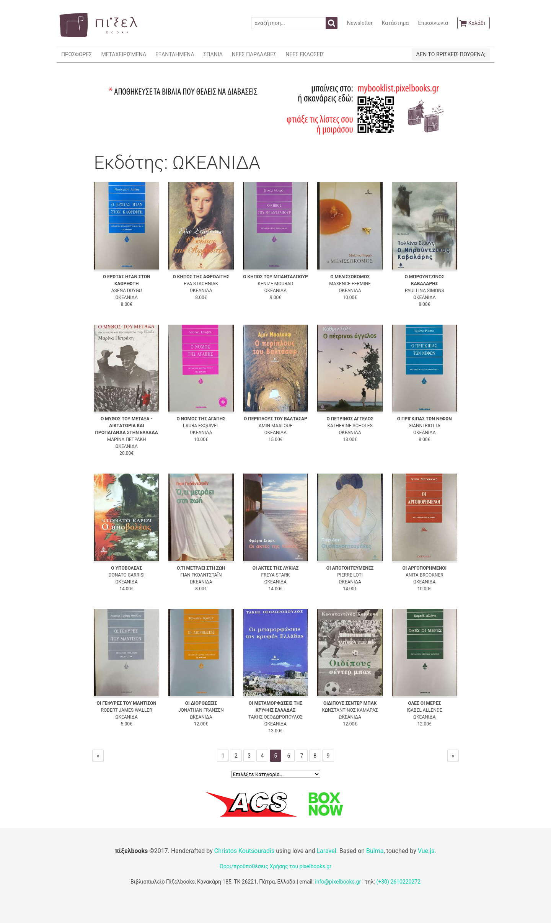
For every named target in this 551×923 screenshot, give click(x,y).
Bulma (374, 850)
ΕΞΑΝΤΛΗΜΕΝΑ (174, 54)
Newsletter (359, 23)
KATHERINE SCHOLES (349, 425)
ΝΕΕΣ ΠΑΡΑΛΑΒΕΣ (254, 54)
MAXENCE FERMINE (350, 283)
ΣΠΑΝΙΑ (213, 54)
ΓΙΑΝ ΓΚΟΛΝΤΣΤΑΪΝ (201, 575)
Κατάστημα (395, 23)
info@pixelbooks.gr (338, 882)
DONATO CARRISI (127, 575)
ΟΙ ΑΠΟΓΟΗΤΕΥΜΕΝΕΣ (350, 568)
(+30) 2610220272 (398, 882)
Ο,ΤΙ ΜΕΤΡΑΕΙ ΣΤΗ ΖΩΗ (201, 568)
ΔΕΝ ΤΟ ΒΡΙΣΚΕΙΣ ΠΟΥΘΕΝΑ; (450, 54)
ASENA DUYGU (126, 290)
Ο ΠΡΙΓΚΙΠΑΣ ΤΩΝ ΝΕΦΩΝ (424, 418)
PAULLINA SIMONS (424, 290)
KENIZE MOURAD (275, 283)
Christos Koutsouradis (244, 850)
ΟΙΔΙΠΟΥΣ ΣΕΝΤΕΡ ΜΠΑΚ (350, 703)
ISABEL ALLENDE (424, 710)
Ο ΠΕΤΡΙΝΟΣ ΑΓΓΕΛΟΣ (349, 418)
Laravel (326, 850)
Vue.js (426, 850)
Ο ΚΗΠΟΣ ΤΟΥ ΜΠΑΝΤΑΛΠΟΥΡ (275, 276)
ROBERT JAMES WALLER (126, 710)
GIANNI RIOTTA (424, 425)
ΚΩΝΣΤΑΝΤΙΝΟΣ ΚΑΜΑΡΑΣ (350, 710)
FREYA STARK (275, 575)
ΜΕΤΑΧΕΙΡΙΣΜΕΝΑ (123, 54)
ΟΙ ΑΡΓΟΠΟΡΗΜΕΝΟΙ (424, 568)
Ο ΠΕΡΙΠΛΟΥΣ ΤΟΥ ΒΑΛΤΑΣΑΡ (275, 418)
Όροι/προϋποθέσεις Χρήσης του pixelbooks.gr (275, 866)
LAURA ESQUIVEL (201, 425)
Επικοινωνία (433, 23)
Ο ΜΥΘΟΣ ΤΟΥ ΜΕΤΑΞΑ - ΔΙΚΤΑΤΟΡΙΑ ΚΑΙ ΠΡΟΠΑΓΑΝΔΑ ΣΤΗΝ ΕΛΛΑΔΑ (126, 425)
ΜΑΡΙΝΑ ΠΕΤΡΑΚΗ (126, 439)
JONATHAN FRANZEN (201, 710)
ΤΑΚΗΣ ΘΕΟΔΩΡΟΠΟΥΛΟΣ (275, 717)
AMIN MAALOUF (275, 425)
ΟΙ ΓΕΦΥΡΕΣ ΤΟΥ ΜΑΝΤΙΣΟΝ (126, 703)
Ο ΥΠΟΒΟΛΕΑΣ (126, 568)
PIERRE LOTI (350, 575)
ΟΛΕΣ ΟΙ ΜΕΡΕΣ (424, 703)
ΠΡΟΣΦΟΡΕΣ (76, 54)
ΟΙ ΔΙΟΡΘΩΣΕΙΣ (201, 703)
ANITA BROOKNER (424, 575)
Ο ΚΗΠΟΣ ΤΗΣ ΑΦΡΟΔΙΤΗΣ (201, 276)
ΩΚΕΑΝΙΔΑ (126, 297)
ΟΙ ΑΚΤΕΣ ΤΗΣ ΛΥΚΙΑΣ (276, 568)
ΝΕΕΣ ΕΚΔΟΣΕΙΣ (304, 54)
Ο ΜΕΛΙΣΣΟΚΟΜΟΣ (350, 276)
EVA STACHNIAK (201, 283)
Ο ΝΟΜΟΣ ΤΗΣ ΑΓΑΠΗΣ (201, 418)
